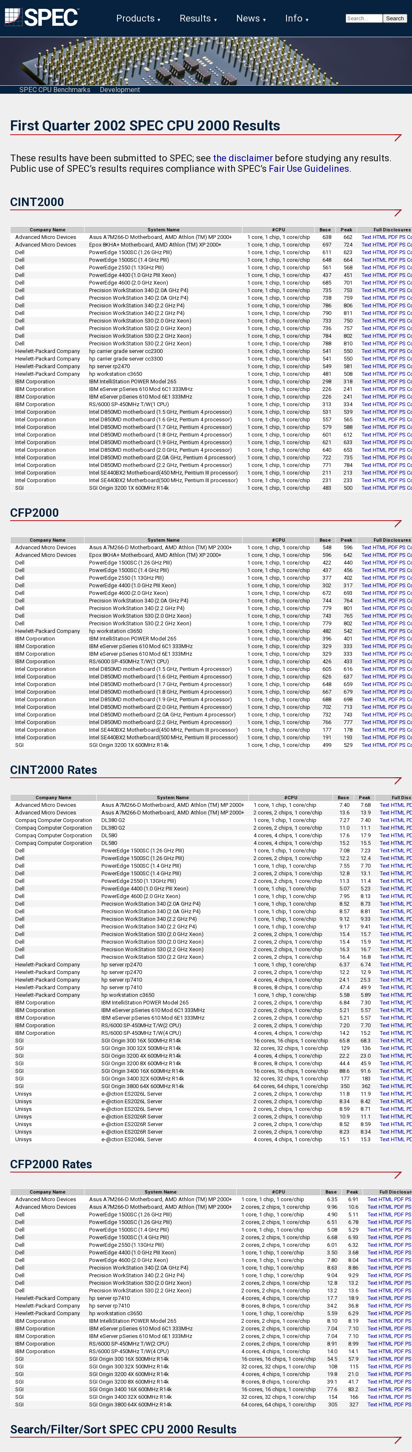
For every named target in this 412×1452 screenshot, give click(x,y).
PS (402, 240)
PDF (393, 240)
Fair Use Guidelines (309, 172)
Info (294, 18)
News (248, 18)
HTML (380, 240)
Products (135, 18)
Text (366, 240)
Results (195, 18)
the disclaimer (243, 161)
